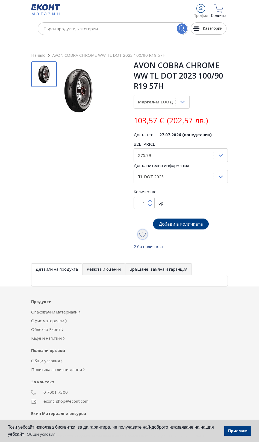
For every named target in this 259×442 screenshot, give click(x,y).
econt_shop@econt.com (60, 389)
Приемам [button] (238, 430)
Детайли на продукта (57, 257)
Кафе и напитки (47, 326)
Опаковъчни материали (55, 300)
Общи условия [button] (41, 434)
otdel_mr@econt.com (57, 412)
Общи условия (47, 349)
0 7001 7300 (49, 381)
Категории (212, 28)
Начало (38, 43)
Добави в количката (181, 212)
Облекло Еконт (47, 317)
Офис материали (49, 309)
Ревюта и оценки (104, 257)
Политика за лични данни (58, 357)
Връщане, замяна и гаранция (158, 257)
